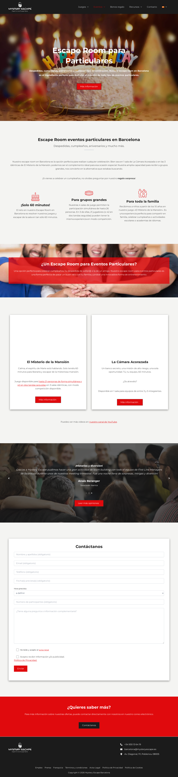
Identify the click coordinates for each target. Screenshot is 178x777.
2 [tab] (89, 493)
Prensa (48, 767)
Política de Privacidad (112, 767)
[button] (91, 7)
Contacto (153, 7)
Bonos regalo (120, 7)
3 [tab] (91, 493)
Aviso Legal (94, 767)
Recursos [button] (137, 7)
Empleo (39, 767)
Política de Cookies (133, 767)
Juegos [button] (88, 7)
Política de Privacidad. (25, 660)
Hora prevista (20, 588)
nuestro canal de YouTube (103, 422)
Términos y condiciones (76, 767)
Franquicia (58, 767)
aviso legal (44, 650)
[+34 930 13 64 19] (130, 744)
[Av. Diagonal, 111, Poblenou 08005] (140, 754)
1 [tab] (86, 493)
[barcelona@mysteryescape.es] (138, 749)
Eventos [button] (103, 7)
